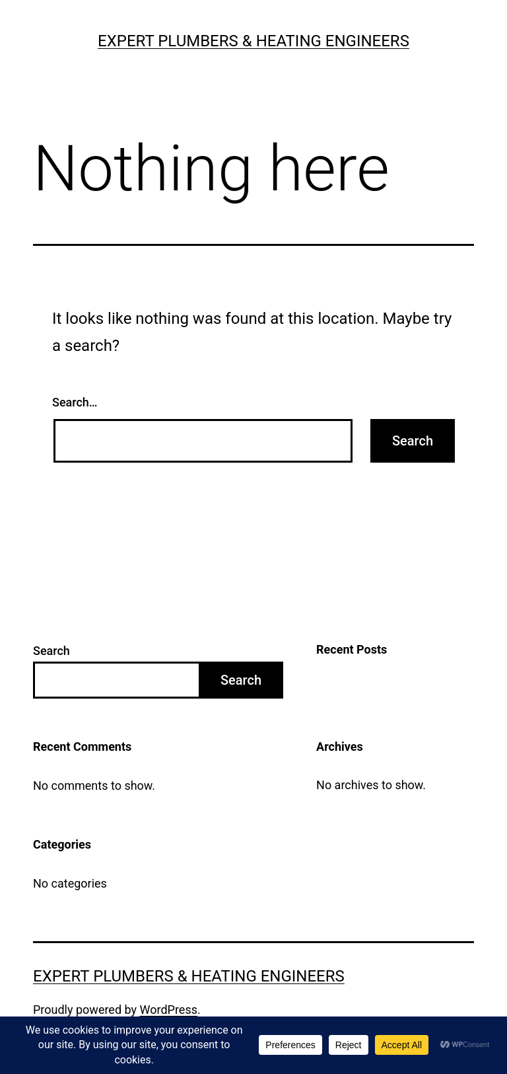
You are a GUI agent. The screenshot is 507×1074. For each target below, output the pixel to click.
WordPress (168, 1009)
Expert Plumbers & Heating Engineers (253, 41)
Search (51, 651)
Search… (75, 402)
